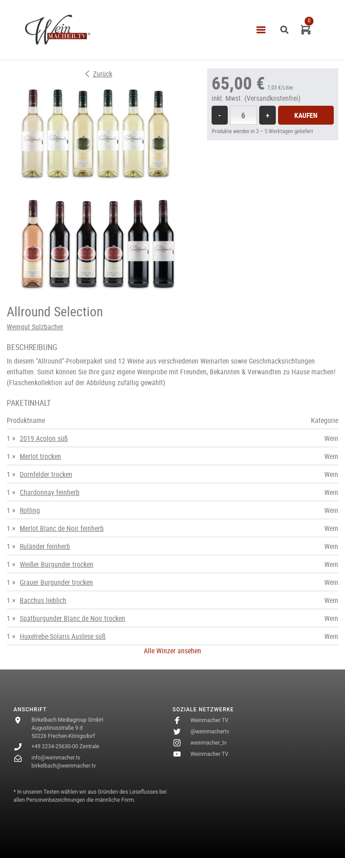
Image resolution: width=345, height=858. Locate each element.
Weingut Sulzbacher (35, 327)
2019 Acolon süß (44, 438)
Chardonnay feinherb (50, 492)
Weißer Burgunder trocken (56, 564)
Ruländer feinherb (45, 546)
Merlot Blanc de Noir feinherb (62, 528)
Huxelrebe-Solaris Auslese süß (63, 636)
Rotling (30, 510)
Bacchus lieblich (43, 600)
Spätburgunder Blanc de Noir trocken (72, 618)
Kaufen (306, 115)
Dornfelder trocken (46, 474)
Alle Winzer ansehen (172, 651)
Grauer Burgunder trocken (56, 582)
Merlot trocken (40, 456)
